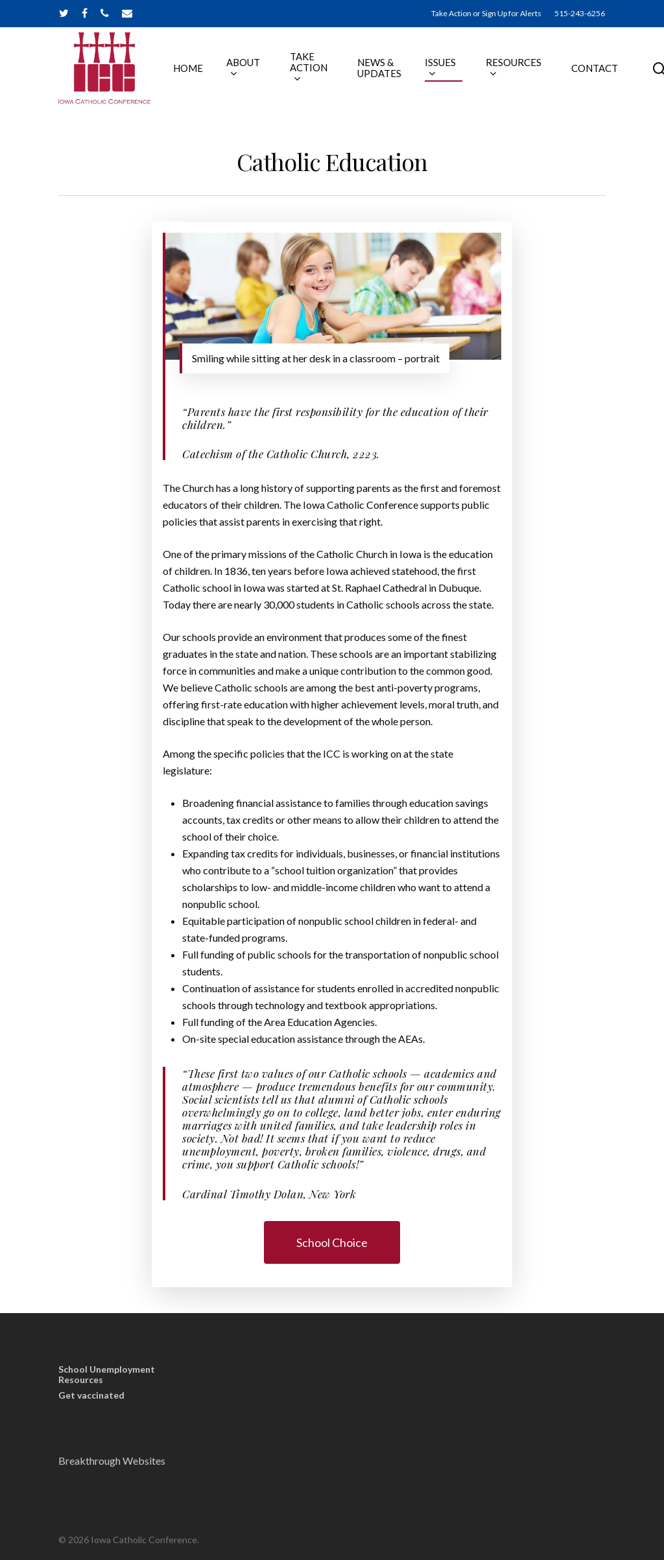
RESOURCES (530, 75)
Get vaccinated (91, 1395)
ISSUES (456, 75)
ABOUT (259, 75)
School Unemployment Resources (106, 1374)
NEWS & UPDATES (396, 76)
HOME (204, 76)
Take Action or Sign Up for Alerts (486, 13)
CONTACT (610, 76)
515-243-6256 (579, 13)
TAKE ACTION (325, 76)
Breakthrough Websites (111, 1460)
